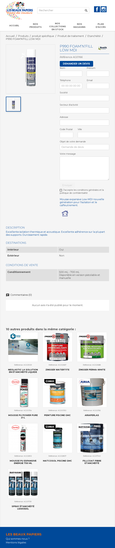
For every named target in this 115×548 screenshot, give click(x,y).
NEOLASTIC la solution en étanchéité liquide (23, 370)
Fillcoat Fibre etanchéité (92, 461)
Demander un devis (76, 63)
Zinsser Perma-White (92, 369)
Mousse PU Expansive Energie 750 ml (23, 461)
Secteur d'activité (69, 105)
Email (90, 80)
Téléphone (65, 80)
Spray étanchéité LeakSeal (23, 507)
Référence (66, 57)
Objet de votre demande (73, 141)
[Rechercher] (63, 10)
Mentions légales (16, 542)
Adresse (64, 117)
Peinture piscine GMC (57, 415)
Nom (62, 68)
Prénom (91, 68)
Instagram (104, 9)
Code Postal (66, 129)
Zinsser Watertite (57, 369)
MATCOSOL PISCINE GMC (57, 460)
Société (64, 92)
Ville (80, 129)
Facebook (97, 9)
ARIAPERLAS (92, 415)
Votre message (68, 153)
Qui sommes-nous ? (17, 538)
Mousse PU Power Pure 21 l (23, 416)
